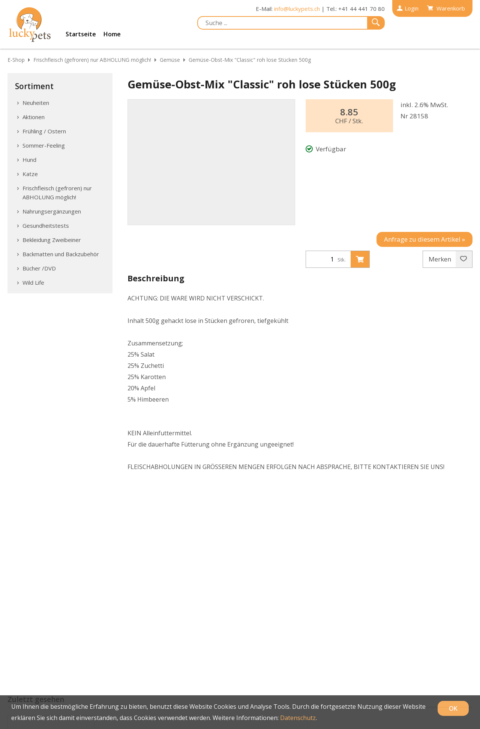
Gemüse (170, 59)
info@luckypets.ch (297, 8)
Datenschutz (298, 718)
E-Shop (16, 59)
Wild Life (33, 282)
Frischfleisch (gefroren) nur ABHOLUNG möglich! (92, 59)
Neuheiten (35, 102)
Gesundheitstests (45, 225)
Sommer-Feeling (43, 145)
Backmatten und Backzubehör (60, 254)
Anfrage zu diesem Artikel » (424, 239)
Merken (448, 259)
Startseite (81, 34)
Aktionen (33, 117)
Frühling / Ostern (44, 131)
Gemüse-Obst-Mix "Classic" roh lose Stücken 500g (250, 59)
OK (453, 708)
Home (112, 34)
